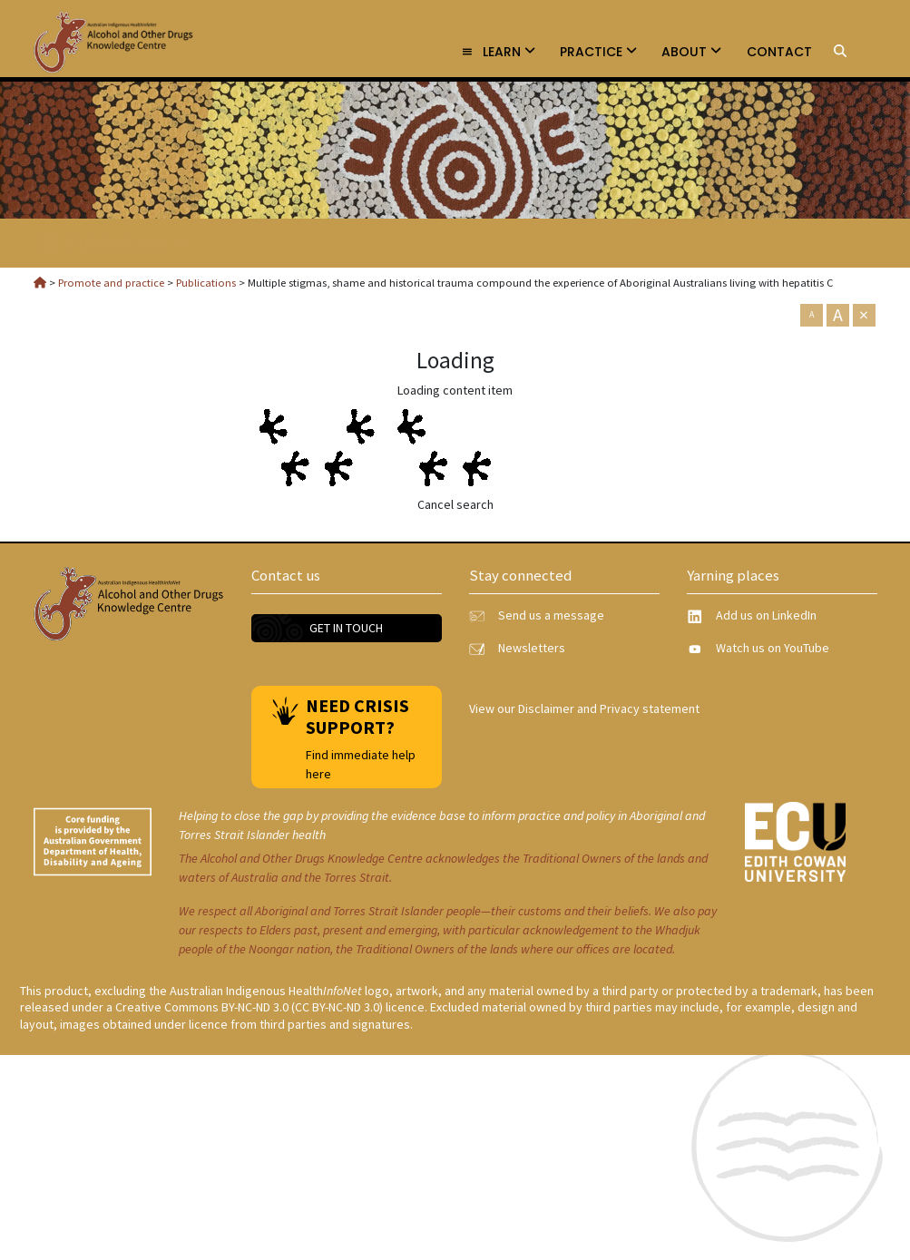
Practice (598, 52)
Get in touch (346, 628)
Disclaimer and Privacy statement (609, 708)
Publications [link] (115, 242)
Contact (779, 52)
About (691, 52)
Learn (498, 52)
